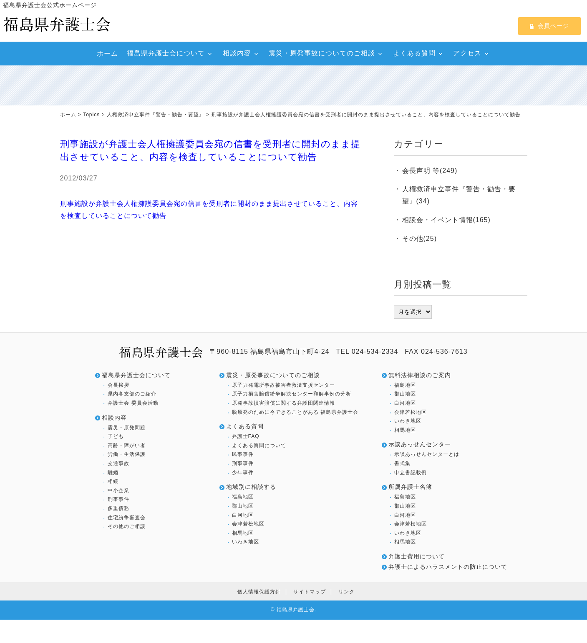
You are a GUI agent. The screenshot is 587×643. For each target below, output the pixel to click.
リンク (346, 592)
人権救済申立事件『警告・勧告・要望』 (155, 115)
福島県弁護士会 (296, 610)
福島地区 (243, 497)
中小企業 (118, 490)
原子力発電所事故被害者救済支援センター (283, 385)
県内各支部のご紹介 (132, 394)
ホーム (107, 53)
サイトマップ (309, 592)
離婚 (113, 472)
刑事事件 (118, 499)
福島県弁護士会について (166, 53)
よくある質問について (259, 445)
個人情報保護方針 (259, 592)
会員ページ (549, 26)
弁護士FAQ (245, 436)
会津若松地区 (248, 524)
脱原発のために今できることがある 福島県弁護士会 (295, 412)
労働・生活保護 (127, 454)
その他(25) (419, 238)
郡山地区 (243, 506)
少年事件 (243, 472)
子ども (116, 436)
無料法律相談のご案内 (419, 375)
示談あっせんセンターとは (426, 454)
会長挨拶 (118, 385)
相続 (113, 481)
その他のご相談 (127, 526)
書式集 (402, 463)
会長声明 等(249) (430, 170)
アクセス (467, 53)
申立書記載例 (410, 472)
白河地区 (243, 515)
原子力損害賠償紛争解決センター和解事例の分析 (291, 394)
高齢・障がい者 (127, 445)
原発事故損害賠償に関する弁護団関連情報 (283, 403)
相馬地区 (243, 533)
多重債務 (118, 508)
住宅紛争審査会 (127, 517)
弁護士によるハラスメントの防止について (447, 566)
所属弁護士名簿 (410, 486)
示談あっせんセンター (419, 444)
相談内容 (237, 53)
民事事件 (243, 454)
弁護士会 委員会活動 (133, 403)
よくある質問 (414, 53)
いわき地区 (245, 542)
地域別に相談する (251, 486)
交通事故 (118, 463)
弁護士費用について (416, 556)
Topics (91, 115)
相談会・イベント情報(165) (446, 219)
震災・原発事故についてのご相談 (322, 53)
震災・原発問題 (127, 427)
